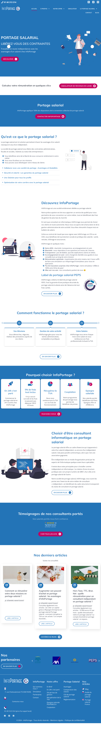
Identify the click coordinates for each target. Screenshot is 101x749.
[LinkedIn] (14, 714)
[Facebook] (5, 714)
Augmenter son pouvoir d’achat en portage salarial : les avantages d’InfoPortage (50, 594)
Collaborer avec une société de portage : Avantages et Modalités (31, 168)
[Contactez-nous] (5, 697)
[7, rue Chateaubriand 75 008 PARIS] (5, 687)
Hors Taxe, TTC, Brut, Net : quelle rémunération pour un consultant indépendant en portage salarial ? (84, 596)
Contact (88, 13)
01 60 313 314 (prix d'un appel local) (18, 710)
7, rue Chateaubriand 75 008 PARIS (18, 691)
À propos (45, 8)
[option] (50, 47)
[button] (30, 168)
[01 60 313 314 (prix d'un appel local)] (5, 706)
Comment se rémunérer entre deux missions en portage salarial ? (16, 593)
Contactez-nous (18, 700)
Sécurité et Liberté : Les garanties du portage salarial (26, 173)
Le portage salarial (88, 8)
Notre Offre (59, 8)
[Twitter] (9, 714)
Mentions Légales (56, 719)
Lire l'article (12, 618)
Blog (97, 13)
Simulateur (72, 9)
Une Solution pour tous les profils (17, 177)
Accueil (34, 9)
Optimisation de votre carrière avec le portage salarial (26, 182)
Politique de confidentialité (75, 719)
